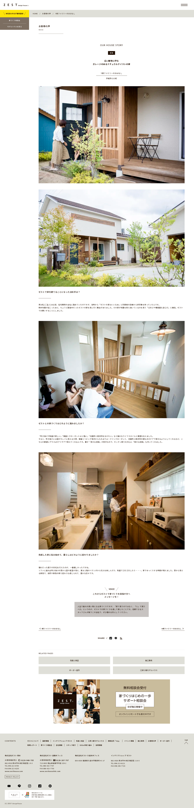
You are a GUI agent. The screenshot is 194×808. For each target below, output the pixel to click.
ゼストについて (33, 741)
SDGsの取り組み (86, 745)
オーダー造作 (74, 670)
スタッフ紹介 (71, 745)
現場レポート (32, 745)
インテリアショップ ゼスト (62, 741)
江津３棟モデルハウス (148, 670)
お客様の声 (152, 741)
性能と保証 (74, 660)
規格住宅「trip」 (114, 741)
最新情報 (45, 741)
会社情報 (59, 745)
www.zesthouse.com (14, 771)
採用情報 (99, 745)
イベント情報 (129, 741)
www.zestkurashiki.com (50, 771)
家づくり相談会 (46, 745)
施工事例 (148, 660)
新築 (111, 53)
